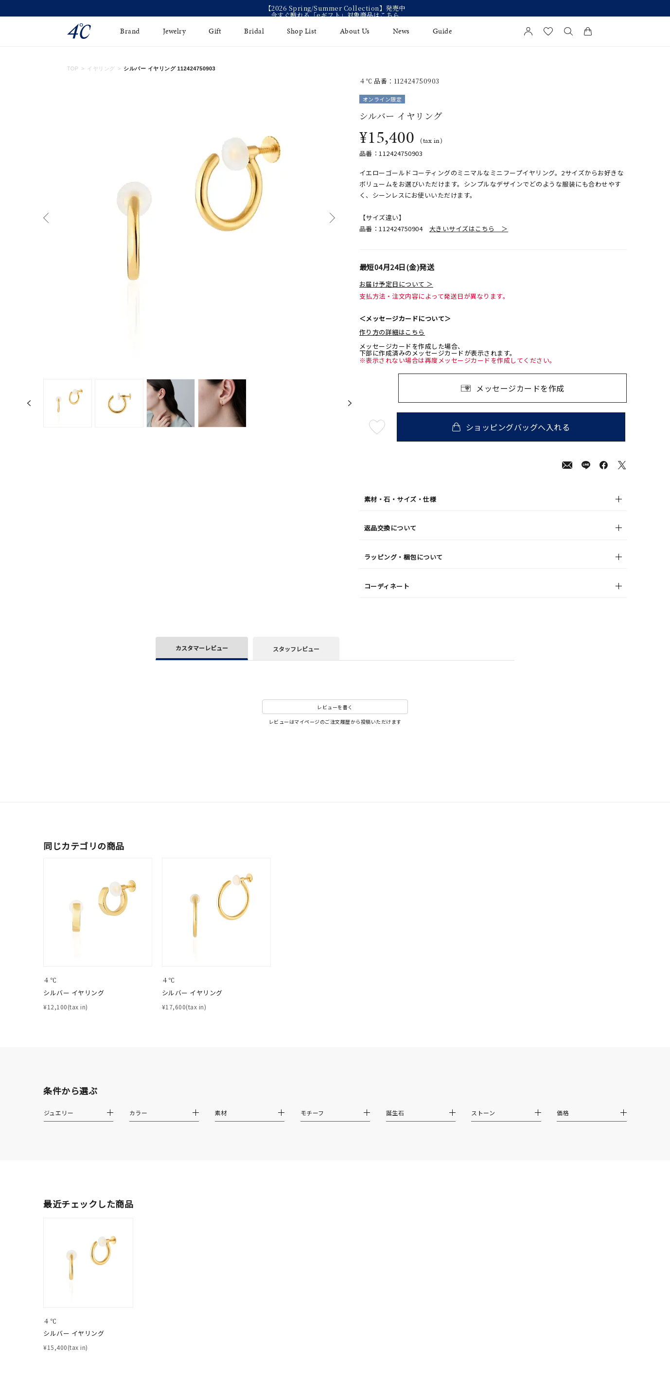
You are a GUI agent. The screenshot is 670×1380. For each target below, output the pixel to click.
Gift (215, 31)
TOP (73, 68)
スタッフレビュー (296, 649)
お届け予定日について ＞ (396, 284)
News (401, 31)
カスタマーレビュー (202, 648)
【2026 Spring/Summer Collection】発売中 (335, 8)
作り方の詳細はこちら (392, 332)
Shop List (302, 31)
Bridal (254, 31)
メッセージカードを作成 (520, 388)
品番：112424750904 (433, 228)
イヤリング (101, 68)
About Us (355, 31)
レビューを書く (335, 707)
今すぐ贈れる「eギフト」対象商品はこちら (335, 15)
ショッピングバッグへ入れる (512, 427)
